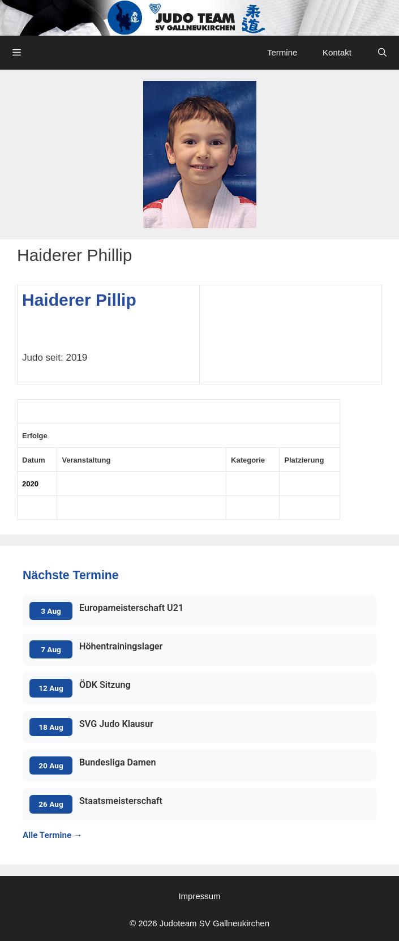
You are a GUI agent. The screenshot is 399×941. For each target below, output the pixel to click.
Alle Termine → (52, 835)
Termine (282, 52)
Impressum (199, 896)
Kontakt (337, 52)
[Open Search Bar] (382, 53)
